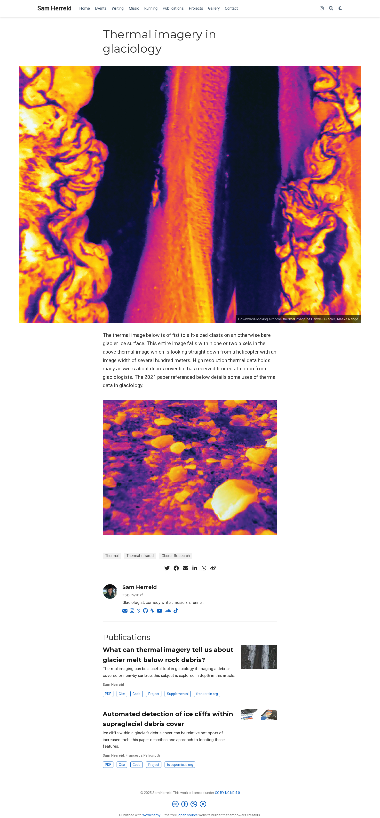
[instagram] (322, 8)
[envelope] (185, 568)
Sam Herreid (54, 8)
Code (137, 694)
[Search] (331, 8)
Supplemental (178, 694)
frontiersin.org (207, 694)
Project (153, 694)
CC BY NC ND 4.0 (227, 793)
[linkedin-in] (194, 568)
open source (188, 815)
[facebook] (176, 568)
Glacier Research (176, 555)
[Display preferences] (340, 8)
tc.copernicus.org (180, 765)
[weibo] (213, 568)
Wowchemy (151, 815)
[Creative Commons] (190, 804)
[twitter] (167, 568)
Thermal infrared (140, 555)
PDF (108, 694)
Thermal (112, 555)
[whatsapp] (203, 568)
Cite (122, 694)
